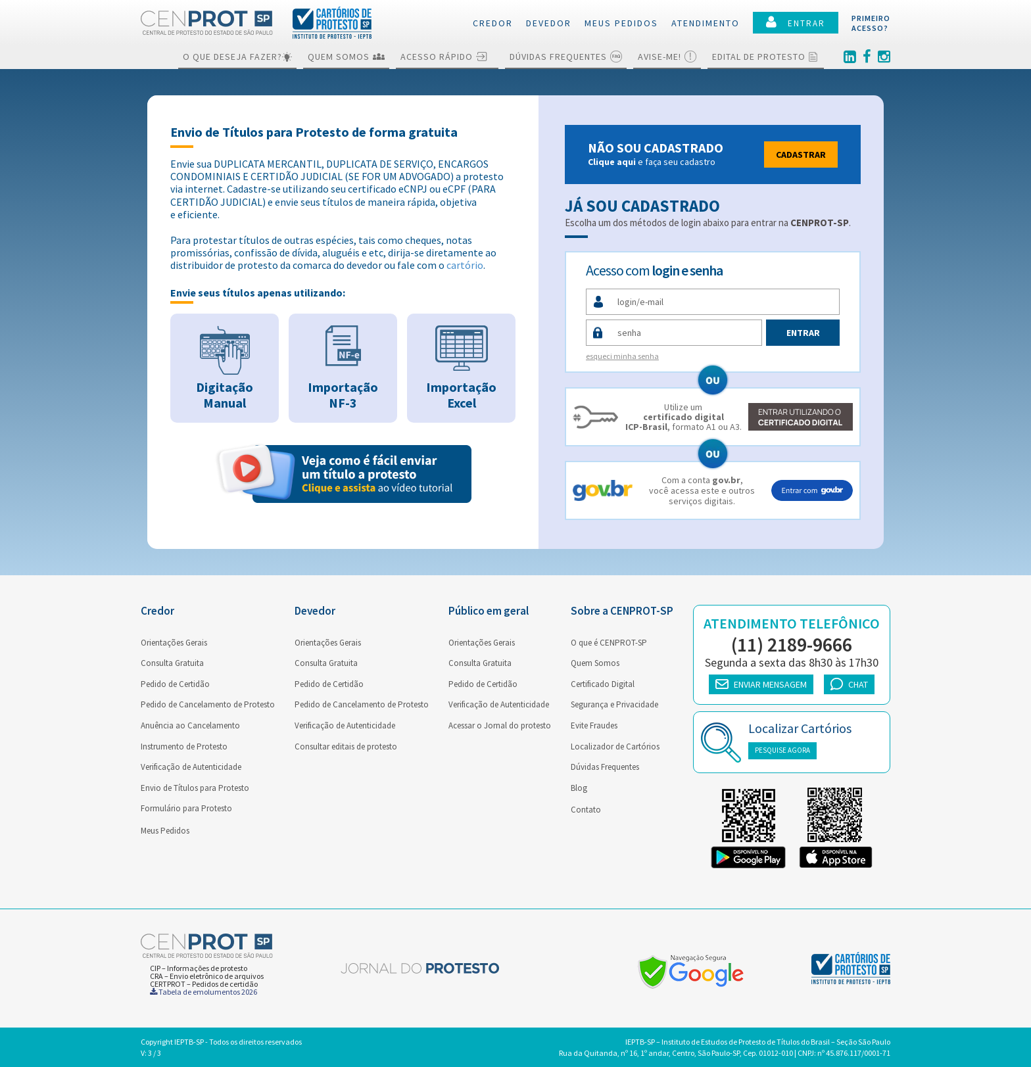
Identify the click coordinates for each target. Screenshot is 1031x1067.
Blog (579, 788)
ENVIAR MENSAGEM (761, 684)
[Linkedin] (850, 57)
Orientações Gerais (174, 642)
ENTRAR (795, 22)
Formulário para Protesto (186, 808)
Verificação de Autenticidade (191, 766)
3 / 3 (154, 1053)
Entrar (803, 333)
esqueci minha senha (622, 356)
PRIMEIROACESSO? (870, 23)
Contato (586, 809)
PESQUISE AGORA (782, 750)
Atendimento (705, 23)
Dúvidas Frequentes (566, 56)
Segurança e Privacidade (614, 704)
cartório (464, 265)
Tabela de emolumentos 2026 (203, 992)
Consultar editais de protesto (346, 746)
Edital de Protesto (765, 56)
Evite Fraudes (594, 725)
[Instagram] (884, 57)
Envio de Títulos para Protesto (195, 788)
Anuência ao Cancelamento (190, 725)
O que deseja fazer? (237, 56)
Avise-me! (667, 56)
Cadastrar (801, 154)
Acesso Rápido (447, 56)
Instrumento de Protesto (184, 746)
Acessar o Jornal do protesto (499, 725)
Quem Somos (346, 56)
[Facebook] (867, 57)
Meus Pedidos (165, 830)
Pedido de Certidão (175, 684)
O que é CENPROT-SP (609, 642)
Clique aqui (612, 162)
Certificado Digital (603, 684)
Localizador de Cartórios (615, 746)
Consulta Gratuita (172, 663)
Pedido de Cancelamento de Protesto (208, 704)
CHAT (849, 684)
